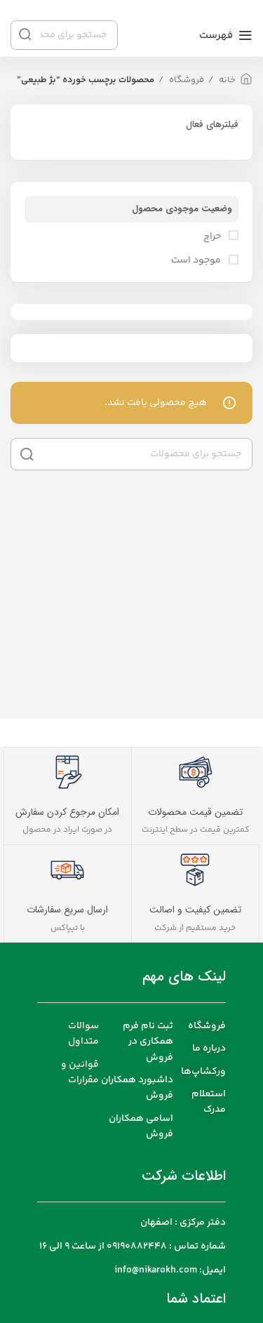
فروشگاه (185, 80)
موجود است (197, 261)
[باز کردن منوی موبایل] (225, 35)
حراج (213, 237)
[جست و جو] (131, 454)
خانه (226, 80)
